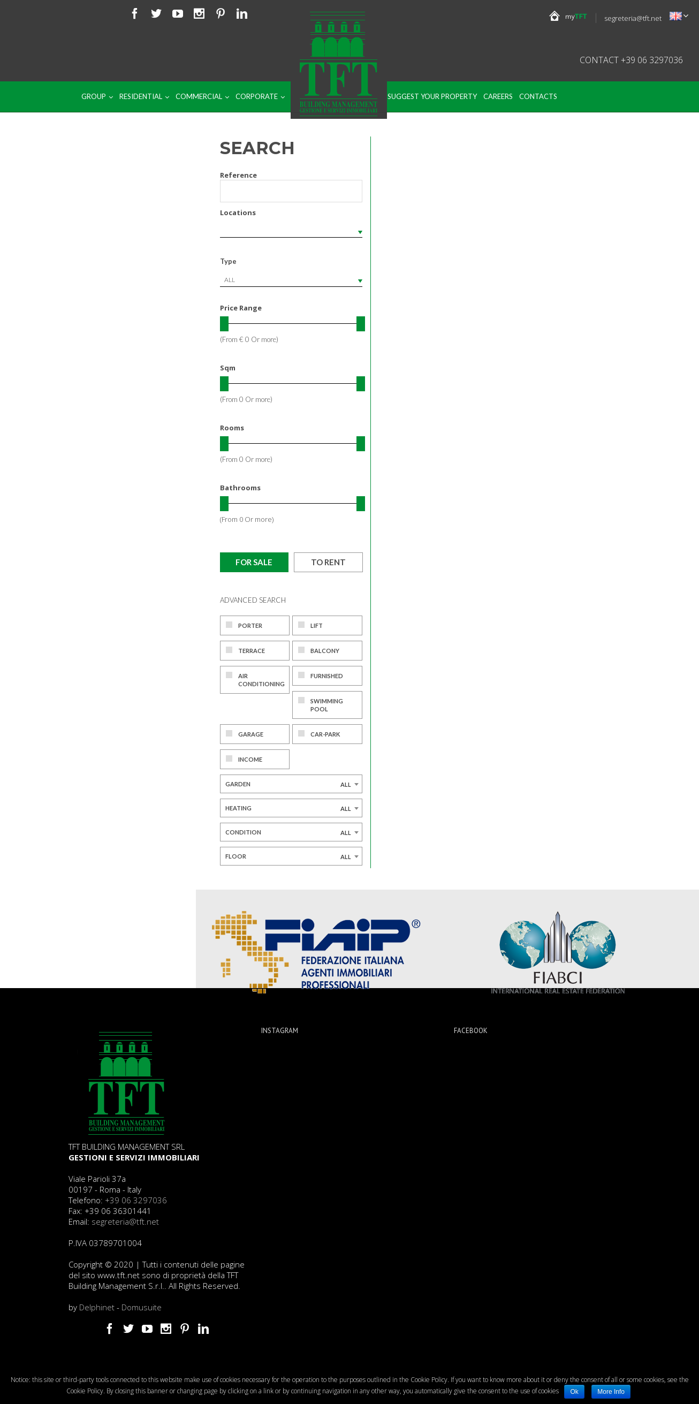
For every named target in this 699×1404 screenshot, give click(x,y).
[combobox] (291, 280)
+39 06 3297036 (136, 1200)
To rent (328, 562)
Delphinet (97, 1307)
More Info (611, 1391)
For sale (253, 562)
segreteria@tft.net (633, 18)
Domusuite (141, 1307)
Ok (574, 1391)
